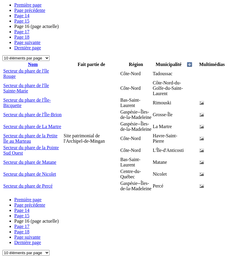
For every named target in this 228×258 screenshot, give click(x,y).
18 (21, 37)
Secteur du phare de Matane (29, 162)
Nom (33, 64)
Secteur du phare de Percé (28, 185)
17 (21, 31)
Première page (28, 4)
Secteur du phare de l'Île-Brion (32, 114)
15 (21, 20)
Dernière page (27, 47)
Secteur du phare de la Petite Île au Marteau (30, 138)
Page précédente (29, 10)
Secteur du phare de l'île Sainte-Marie (26, 88)
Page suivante (27, 42)
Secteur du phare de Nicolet (29, 174)
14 (21, 15)
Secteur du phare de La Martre (32, 126)
